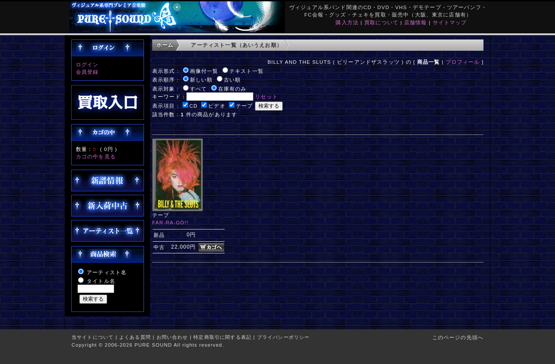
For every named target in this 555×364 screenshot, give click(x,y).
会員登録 (87, 72)
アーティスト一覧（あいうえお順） (236, 45)
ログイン (87, 64)
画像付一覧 (204, 71)
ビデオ (216, 105)
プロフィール (463, 62)
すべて (198, 89)
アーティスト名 (107, 272)
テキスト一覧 (246, 71)
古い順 (232, 79)
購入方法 (347, 22)
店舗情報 (415, 22)
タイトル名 (101, 281)
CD (193, 105)
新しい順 (201, 79)
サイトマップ (450, 22)
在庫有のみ (232, 89)
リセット (266, 96)
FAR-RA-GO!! (170, 222)
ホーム (165, 45)
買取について (381, 22)
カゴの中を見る (96, 156)
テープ (244, 105)
